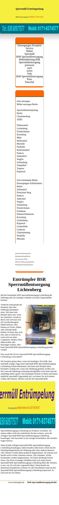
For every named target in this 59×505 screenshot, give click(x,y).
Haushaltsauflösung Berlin (22, 256)
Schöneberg (22, 162)
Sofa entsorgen (23, 101)
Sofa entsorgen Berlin (21, 259)
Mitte (19, 137)
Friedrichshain (23, 131)
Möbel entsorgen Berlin (27, 104)
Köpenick (21, 171)
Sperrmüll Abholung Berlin (23, 253)
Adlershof (21, 198)
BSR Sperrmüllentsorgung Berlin (24, 262)
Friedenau (21, 211)
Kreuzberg (21, 134)
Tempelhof (21, 165)
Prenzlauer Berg (24, 192)
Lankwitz (21, 229)
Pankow (20, 153)
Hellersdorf (22, 140)
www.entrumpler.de (16, 482)
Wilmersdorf (22, 125)
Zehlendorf (22, 156)
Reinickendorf (23, 150)
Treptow (20, 168)
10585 (19, 119)
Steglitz (20, 159)
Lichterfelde (22, 226)
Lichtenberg (22, 128)
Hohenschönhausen (25, 214)
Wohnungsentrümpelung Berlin (24, 264)
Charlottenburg (23, 116)
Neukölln (21, 147)
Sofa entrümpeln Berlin (27, 180)
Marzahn (21, 143)
